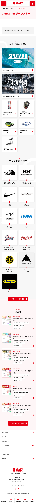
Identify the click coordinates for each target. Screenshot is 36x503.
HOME (3, 8)
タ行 (16, 8)
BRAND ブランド (10, 8)
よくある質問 (6, 445)
